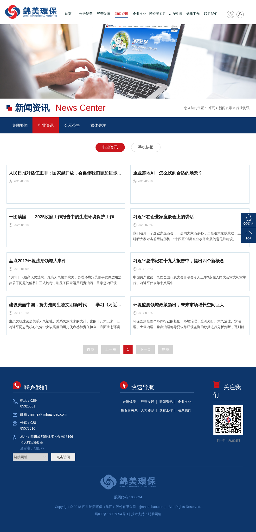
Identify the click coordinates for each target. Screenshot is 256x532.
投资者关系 (157, 14)
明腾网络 (154, 514)
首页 (68, 14)
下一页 (145, 349)
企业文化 (139, 14)
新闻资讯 (121, 14)
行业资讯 (45, 125)
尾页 (165, 349)
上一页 (110, 349)
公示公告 (72, 125)
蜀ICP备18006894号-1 (112, 514)
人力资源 (175, 14)
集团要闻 (19, 125)
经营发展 (103, 14)
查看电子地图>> (32, 448)
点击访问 (63, 457)
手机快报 (146, 147)
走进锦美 (86, 14)
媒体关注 (98, 125)
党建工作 (193, 14)
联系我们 (211, 14)
